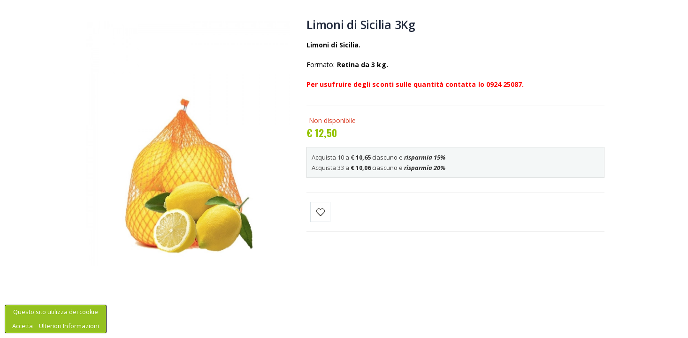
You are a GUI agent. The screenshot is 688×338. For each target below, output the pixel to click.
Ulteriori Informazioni (69, 326)
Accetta (23, 326)
